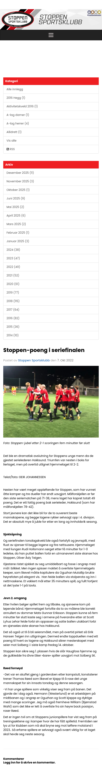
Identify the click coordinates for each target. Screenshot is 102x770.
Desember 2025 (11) (20, 173)
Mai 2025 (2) (15, 207)
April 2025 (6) (16, 215)
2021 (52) (13, 275)
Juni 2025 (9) (16, 198)
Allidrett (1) (14, 132)
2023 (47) (13, 258)
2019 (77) (13, 292)
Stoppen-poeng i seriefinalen (44, 350)
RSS (11, 149)
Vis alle (11, 141)
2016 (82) (13, 318)
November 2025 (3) (20, 181)
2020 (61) (13, 284)
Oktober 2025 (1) (18, 190)
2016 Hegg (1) (16, 98)
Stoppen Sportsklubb (34, 360)
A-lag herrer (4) (18, 123)
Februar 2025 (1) (18, 233)
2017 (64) (13, 310)
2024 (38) (13, 250)
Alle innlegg (15, 89)
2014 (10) (13, 335)
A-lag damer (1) (18, 115)
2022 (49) (13, 267)
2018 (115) (13, 301)
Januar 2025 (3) (18, 241)
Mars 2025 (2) (16, 224)
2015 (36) (13, 327)
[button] (51, 35)
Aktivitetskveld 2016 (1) (22, 106)
